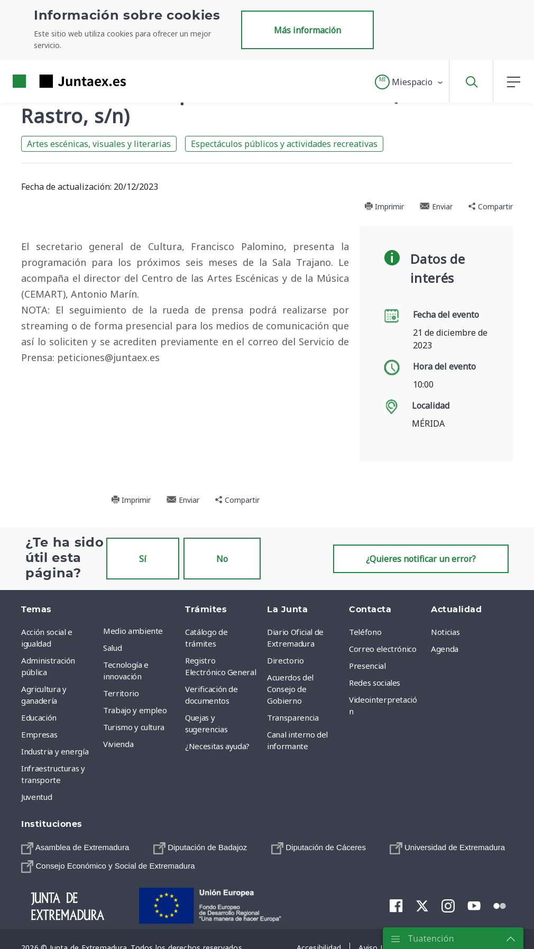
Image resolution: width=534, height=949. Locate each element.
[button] (409, 82)
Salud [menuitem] (112, 647)
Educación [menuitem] (39, 717)
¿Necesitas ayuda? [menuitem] (217, 746)
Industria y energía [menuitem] (54, 751)
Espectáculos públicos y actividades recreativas (284, 144)
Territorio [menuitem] (121, 693)
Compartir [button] (490, 206)
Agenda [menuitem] (444, 648)
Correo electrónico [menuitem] (383, 648)
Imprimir (384, 206)
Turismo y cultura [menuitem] (133, 727)
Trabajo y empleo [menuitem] (135, 710)
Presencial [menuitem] (367, 665)
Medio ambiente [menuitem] (133, 630)
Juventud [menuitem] (36, 796)
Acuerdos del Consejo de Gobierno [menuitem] (290, 689)
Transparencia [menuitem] (292, 717)
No (222, 559)
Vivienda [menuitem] (118, 744)
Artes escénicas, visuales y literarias (99, 144)
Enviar (436, 206)
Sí (142, 559)
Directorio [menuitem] (285, 660)
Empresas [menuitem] (39, 734)
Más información (307, 30)
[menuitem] (75, 847)
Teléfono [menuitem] (365, 631)
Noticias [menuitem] (445, 631)
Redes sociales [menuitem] (374, 682)
